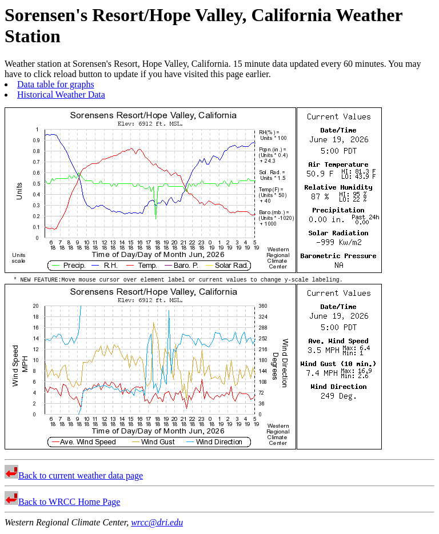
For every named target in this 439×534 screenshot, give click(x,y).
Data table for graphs (55, 84)
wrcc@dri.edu (157, 524)
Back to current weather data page (74, 477)
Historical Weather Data (61, 94)
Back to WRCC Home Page (62, 503)
